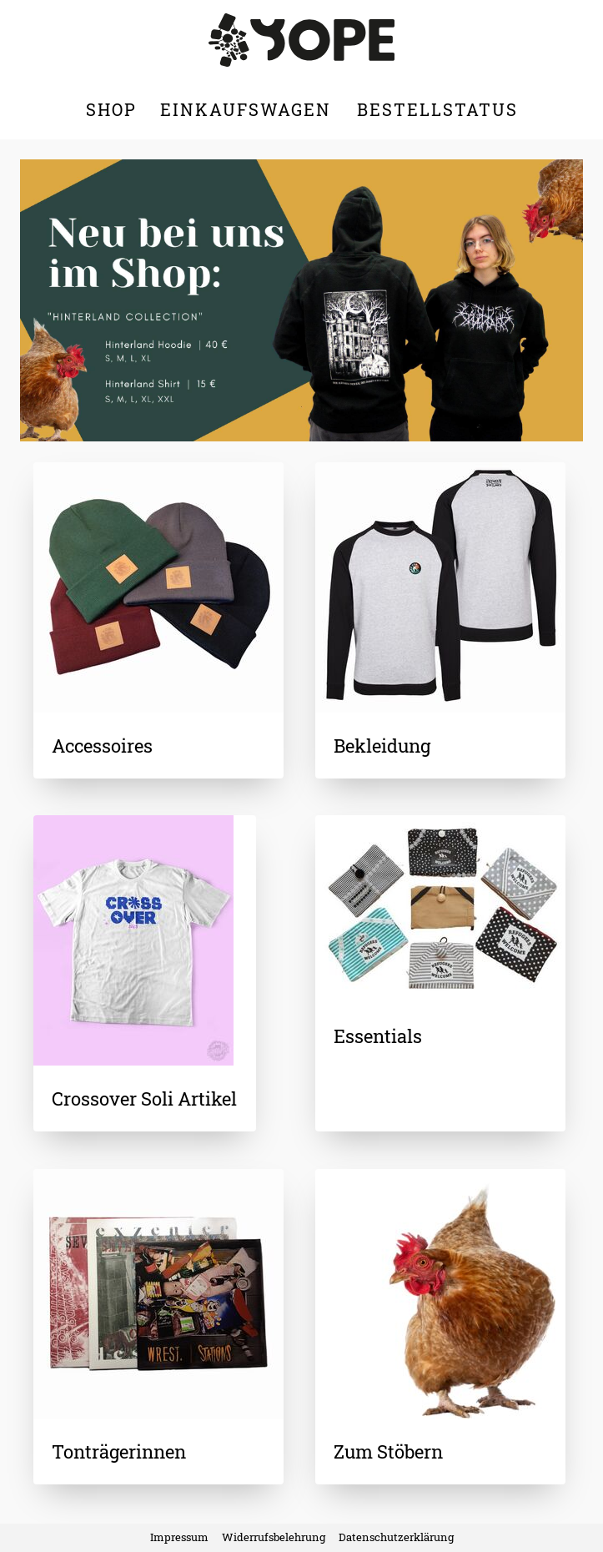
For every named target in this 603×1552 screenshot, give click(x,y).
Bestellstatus (437, 109)
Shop (111, 109)
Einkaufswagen (248, 109)
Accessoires (102, 745)
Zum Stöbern (388, 1451)
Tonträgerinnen (119, 1451)
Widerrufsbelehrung (273, 1536)
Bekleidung (382, 745)
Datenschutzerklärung (396, 1536)
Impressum (179, 1536)
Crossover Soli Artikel (144, 1098)
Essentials (378, 1036)
